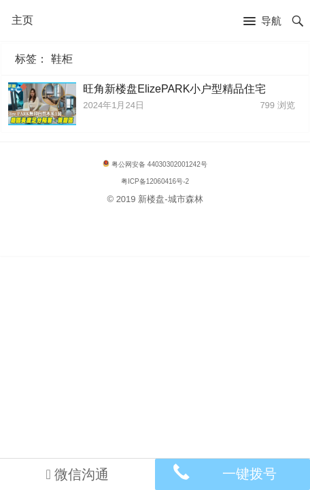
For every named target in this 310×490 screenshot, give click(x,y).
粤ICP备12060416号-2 (155, 181)
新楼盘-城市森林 (170, 199)
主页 (22, 20)
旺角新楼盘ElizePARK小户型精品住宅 (174, 89)
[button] (262, 22)
